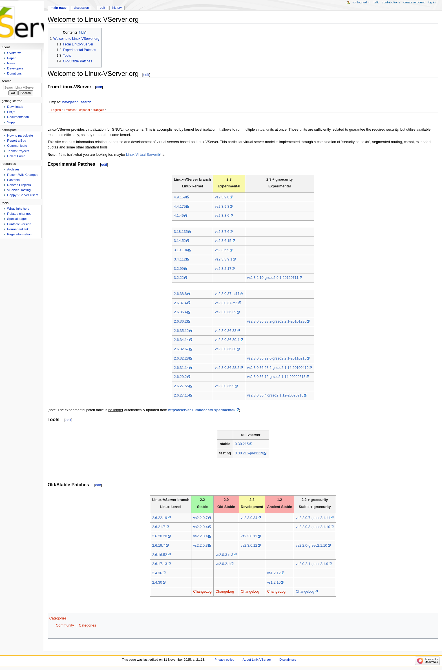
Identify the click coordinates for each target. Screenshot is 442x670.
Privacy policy (224, 659)
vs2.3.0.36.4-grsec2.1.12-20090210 (275, 395)
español (84, 109)
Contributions (391, 2)
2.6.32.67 (181, 349)
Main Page (58, 7)
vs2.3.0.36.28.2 (227, 368)
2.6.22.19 (159, 518)
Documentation (18, 117)
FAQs (11, 111)
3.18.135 (181, 232)
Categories (58, 618)
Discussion (81, 7)
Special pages (17, 218)
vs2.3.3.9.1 (223, 259)
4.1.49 (179, 216)
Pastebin (13, 179)
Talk (376, 2)
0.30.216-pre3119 (249, 453)
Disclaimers (287, 659)
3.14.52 (180, 241)
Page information (19, 234)
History (117, 7)
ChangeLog (202, 592)
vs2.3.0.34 (249, 518)
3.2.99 (179, 269)
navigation (70, 102)
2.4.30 (157, 582)
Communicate (17, 145)
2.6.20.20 (159, 536)
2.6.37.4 (180, 303)
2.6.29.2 (180, 377)
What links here (18, 208)
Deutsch (70, 109)
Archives (13, 169)
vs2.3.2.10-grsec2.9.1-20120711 (273, 278)
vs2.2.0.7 (200, 518)
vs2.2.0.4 (200, 527)
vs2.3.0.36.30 (225, 349)
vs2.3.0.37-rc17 (227, 294)
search (86, 102)
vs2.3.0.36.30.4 (227, 340)
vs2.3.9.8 (222, 197)
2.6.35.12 (181, 331)
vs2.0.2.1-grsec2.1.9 (312, 564)
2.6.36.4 (180, 312)
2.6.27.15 (181, 395)
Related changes (19, 213)
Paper (11, 58)
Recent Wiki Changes (22, 174)
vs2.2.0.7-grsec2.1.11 (313, 518)
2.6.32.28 (181, 358)
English (56, 109)
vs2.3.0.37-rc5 (226, 303)
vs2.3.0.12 (249, 536)
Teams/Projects (18, 151)
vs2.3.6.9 (222, 250)
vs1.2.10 (273, 582)
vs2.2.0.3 (200, 546)
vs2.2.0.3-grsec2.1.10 (313, 527)
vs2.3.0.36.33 (225, 331)
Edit (102, 7)
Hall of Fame (16, 156)
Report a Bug (16, 140)
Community (65, 625)
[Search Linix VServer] (20, 87)
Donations (14, 73)
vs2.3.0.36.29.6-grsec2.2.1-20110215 (276, 358)
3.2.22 (179, 278)
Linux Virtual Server (141, 155)
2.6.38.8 (180, 294)
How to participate (20, 135)
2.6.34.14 (181, 340)
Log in (432, 2)
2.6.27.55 (181, 386)
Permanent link (17, 229)
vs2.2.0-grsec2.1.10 (311, 546)
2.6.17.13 (159, 564)
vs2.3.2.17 (223, 269)
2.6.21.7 (158, 527)
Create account (414, 2)
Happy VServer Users (22, 195)
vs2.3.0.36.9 (224, 386)
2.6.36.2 (180, 321)
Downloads (15, 106)
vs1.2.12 (273, 573)
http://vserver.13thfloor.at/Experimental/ (201, 410)
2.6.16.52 (159, 555)
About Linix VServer (256, 659)
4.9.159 (180, 197)
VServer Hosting (18, 190)
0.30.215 (242, 444)
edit (146, 75)
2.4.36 (157, 573)
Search (7, 81)
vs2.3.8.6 (222, 216)
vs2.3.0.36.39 (225, 312)
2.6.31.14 (181, 368)
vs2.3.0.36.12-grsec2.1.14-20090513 (276, 377)
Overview (14, 52)
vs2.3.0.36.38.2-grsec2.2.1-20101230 (276, 321)
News (11, 63)
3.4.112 (180, 259)
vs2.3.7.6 (222, 232)
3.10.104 (181, 250)
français (98, 109)
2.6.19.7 (158, 546)
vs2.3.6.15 (223, 241)
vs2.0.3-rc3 (224, 555)
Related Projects (19, 185)
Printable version (19, 224)
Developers (15, 68)
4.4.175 (180, 207)
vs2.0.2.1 (223, 564)
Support (12, 122)
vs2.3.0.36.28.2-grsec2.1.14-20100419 (277, 368)
